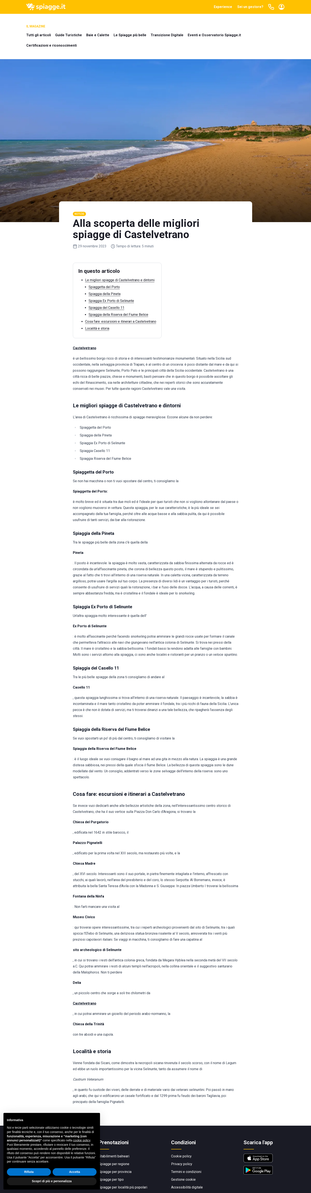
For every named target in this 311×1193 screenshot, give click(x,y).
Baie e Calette (97, 35)
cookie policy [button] (81, 1140)
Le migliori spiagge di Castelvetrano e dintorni (120, 280)
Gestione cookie (183, 1179)
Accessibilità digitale (187, 1187)
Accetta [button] (74, 1172)
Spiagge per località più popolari (123, 1187)
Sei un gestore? (250, 7)
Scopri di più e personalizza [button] (52, 1181)
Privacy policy (181, 1164)
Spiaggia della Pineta (104, 294)
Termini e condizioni (186, 1172)
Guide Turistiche (68, 35)
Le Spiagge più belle (130, 35)
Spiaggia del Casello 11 (106, 308)
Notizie (79, 213)
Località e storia (97, 328)
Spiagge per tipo (111, 1179)
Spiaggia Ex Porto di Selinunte (111, 301)
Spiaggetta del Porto (104, 287)
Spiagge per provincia (115, 1172)
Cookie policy (181, 1156)
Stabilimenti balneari (114, 1156)
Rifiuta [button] (29, 1172)
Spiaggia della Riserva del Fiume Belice (118, 315)
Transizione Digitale (167, 35)
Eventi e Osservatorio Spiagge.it (214, 35)
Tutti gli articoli (38, 35)
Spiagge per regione (114, 1164)
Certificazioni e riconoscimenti (51, 45)
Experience (223, 7)
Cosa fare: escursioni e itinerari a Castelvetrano (120, 321)
